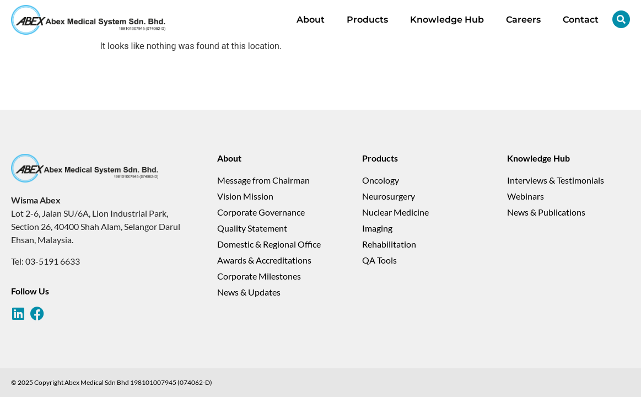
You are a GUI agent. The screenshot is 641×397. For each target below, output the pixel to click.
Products (367, 19)
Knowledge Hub (447, 19)
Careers (523, 19)
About (311, 19)
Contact (581, 19)
